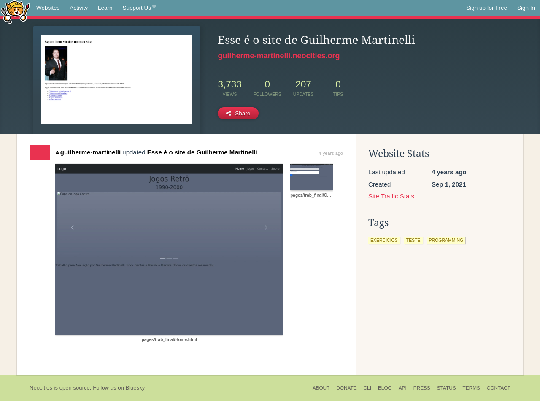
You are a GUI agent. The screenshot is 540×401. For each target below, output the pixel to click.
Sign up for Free (486, 8)
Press (421, 388)
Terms (471, 388)
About (321, 388)
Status (446, 388)
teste (413, 240)
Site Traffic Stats (391, 196)
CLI (367, 388)
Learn (105, 8)
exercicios (384, 240)
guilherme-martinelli (88, 152)
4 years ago (331, 153)
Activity (79, 8)
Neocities (41, 388)
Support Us (139, 8)
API (403, 388)
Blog (385, 388)
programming (446, 240)
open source (74, 388)
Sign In (526, 8)
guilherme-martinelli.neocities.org (279, 55)
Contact (498, 388)
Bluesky (135, 388)
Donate (346, 388)
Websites (47, 8)
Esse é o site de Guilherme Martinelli (202, 152)
